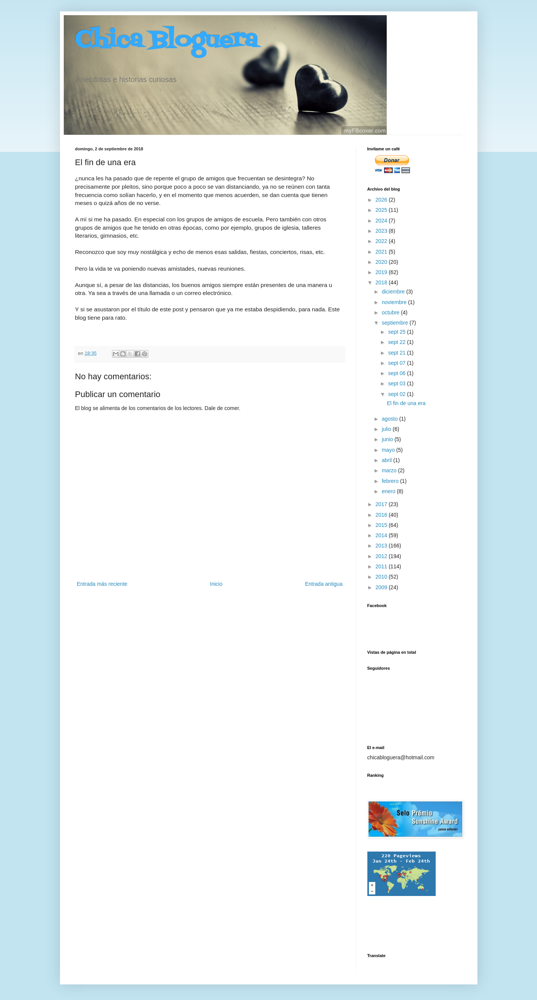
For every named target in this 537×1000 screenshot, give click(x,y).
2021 (382, 252)
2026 (382, 200)
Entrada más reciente (102, 584)
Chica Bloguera (166, 41)
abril (387, 460)
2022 (382, 241)
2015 (382, 525)
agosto (390, 419)
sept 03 (397, 383)
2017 (382, 504)
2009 (382, 587)
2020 (382, 262)
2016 (382, 515)
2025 (382, 210)
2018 (382, 282)
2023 (382, 231)
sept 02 (397, 394)
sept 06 (397, 373)
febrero (391, 481)
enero (389, 491)
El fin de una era (406, 403)
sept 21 (397, 353)
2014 (382, 535)
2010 (382, 577)
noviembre (395, 302)
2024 (382, 221)
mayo (389, 450)
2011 (382, 566)
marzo (390, 470)
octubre (391, 312)
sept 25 (397, 332)
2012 (382, 556)
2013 (382, 546)
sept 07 (397, 363)
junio (388, 439)
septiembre (395, 323)
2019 (382, 272)
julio (387, 429)
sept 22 (397, 342)
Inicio (216, 584)
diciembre (394, 292)
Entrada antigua (324, 584)
